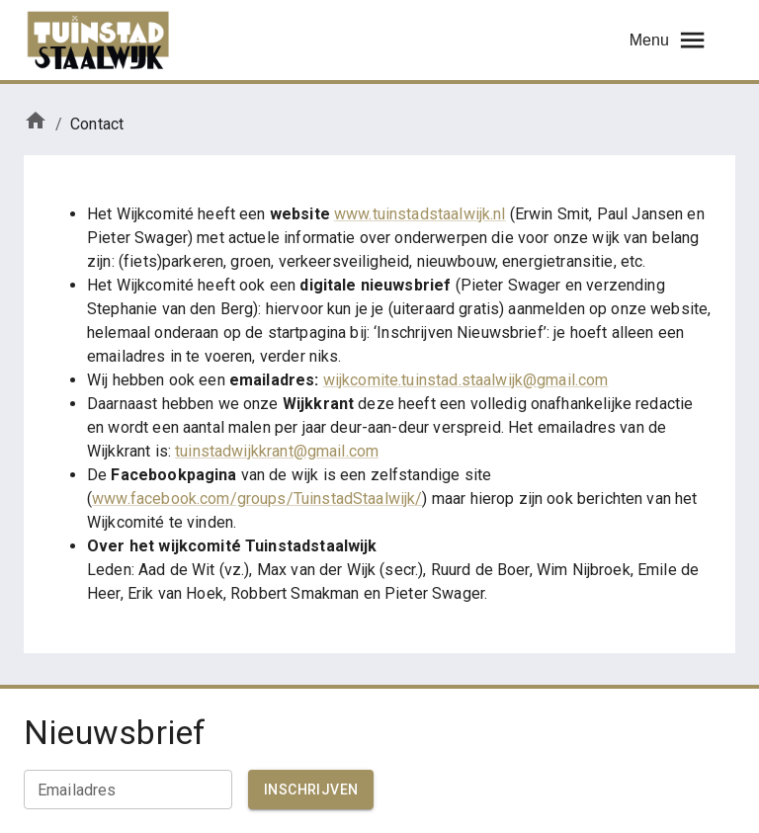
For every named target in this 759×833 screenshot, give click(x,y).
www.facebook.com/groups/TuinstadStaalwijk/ (257, 498)
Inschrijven (311, 789)
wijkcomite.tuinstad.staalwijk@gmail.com (466, 380)
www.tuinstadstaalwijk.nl (420, 214)
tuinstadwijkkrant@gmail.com (277, 451)
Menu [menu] (668, 40)
